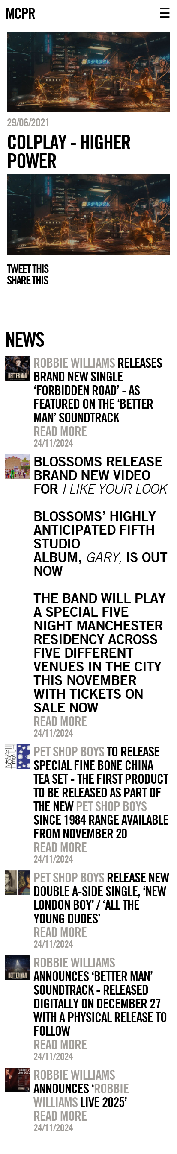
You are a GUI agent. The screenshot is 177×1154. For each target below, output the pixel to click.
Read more (60, 430)
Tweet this (27, 268)
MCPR (20, 12)
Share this (27, 280)
